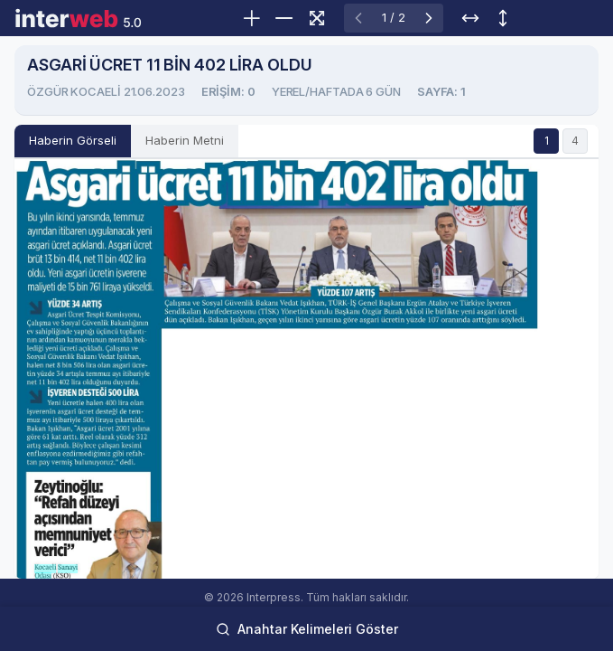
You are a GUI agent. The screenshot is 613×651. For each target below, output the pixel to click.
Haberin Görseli (72, 140)
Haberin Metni (184, 140)
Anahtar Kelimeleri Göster (307, 629)
